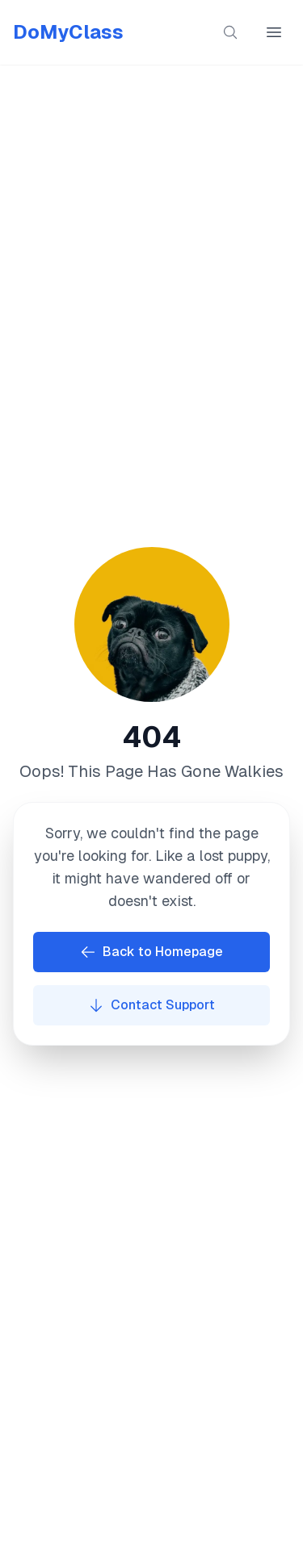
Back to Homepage (151, 952)
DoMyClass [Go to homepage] (68, 32)
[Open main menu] (274, 32)
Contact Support (151, 1005)
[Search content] (230, 32)
